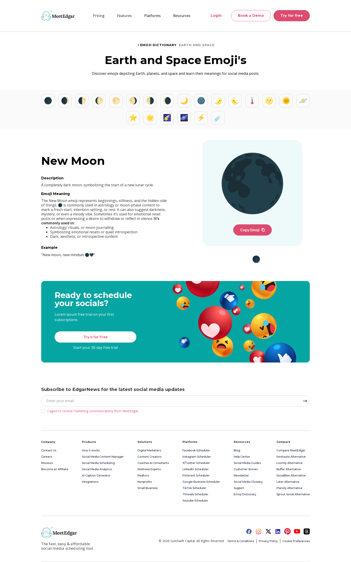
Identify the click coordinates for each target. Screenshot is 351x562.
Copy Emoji (252, 230)
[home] (58, 16)
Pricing (99, 15)
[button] (124, 15)
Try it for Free (95, 337)
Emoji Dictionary (157, 45)
